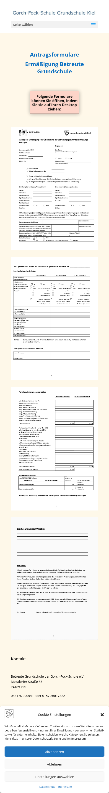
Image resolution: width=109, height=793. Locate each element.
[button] (102, 714)
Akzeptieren (54, 751)
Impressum (64, 787)
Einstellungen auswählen (54, 776)
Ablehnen (54, 764)
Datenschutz (47, 787)
